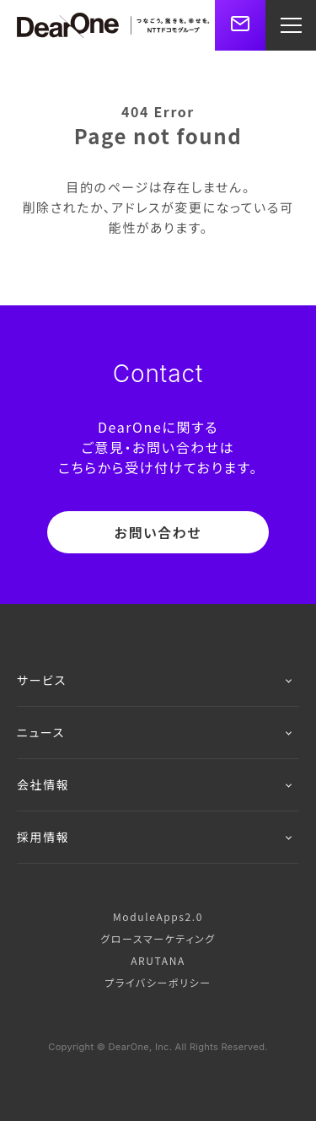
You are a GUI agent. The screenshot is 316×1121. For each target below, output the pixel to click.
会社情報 (154, 784)
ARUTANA (158, 960)
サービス (154, 679)
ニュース (154, 732)
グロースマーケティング (157, 938)
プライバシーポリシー (157, 982)
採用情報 (154, 836)
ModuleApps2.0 (158, 916)
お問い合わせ (158, 532)
